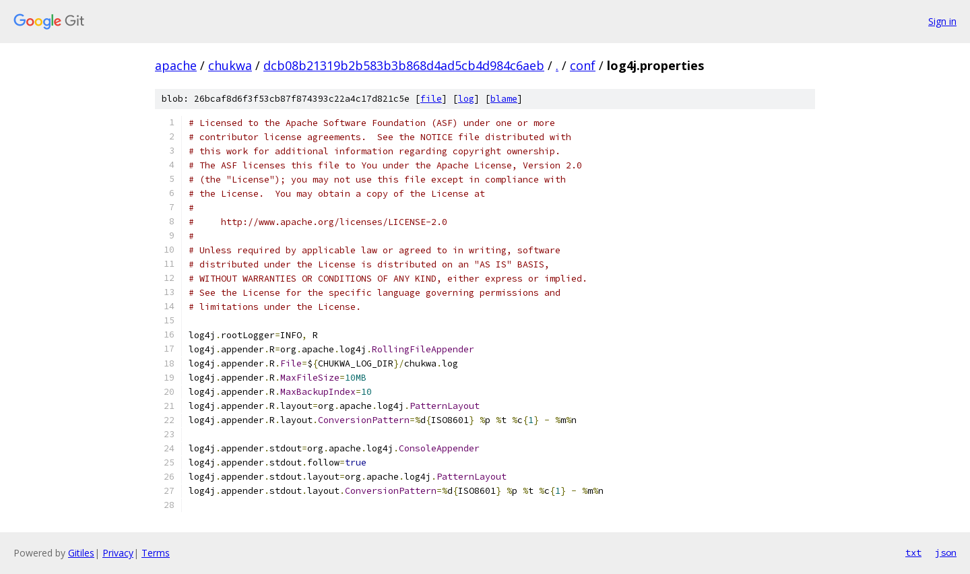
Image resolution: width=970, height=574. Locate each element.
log (466, 98)
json (946, 552)
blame (503, 98)
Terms (155, 552)
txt (913, 552)
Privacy (117, 552)
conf (582, 65)
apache (176, 65)
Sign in (942, 21)
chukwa (230, 65)
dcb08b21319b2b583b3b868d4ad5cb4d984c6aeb (403, 65)
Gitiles (81, 552)
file (431, 98)
